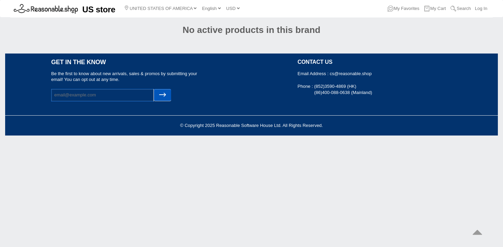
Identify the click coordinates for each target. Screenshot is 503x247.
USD (233, 8)
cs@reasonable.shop (351, 73)
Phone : (306, 86)
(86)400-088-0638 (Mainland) (343, 92)
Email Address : (314, 73)
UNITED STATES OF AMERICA (160, 8)
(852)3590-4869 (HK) (335, 86)
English (211, 8)
